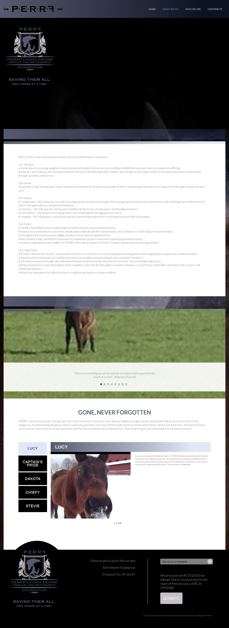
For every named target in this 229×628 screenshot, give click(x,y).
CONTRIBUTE (215, 9)
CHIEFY (33, 492)
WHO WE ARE (193, 9)
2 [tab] (105, 384)
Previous (5, 376)
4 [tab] (112, 384)
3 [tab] (108, 384)
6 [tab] (119, 384)
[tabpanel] (114, 377)
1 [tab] (101, 384)
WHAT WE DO (170, 9)
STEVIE (33, 506)
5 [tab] (115, 384)
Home (152, 9)
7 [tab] (123, 384)
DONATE (171, 598)
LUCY (33, 448)
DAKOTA (33, 479)
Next (223, 376)
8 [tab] (126, 384)
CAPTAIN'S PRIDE (33, 463)
